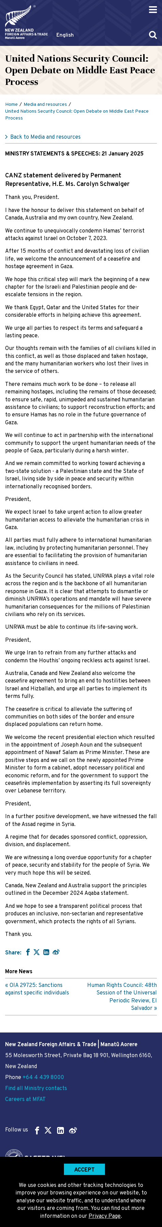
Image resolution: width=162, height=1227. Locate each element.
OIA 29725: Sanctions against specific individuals (37, 989)
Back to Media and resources (45, 137)
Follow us (41, 1130)
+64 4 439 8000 (43, 1077)
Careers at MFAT (25, 1099)
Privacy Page (105, 1216)
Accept (84, 1170)
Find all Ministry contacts (36, 1088)
